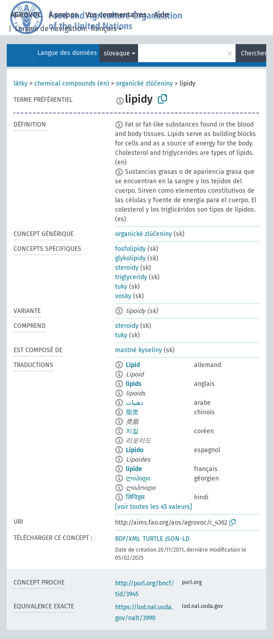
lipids (134, 384)
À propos (63, 14)
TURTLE (153, 539)
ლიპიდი (138, 478)
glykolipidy (130, 258)
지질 (132, 431)
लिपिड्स (135, 497)
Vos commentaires (116, 14)
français (103, 28)
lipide (134, 469)
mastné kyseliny (138, 350)
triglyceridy (131, 277)
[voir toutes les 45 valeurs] (153, 507)
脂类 (132, 412)
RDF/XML (127, 539)
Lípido (134, 450)
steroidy (127, 268)
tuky (121, 286)
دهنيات (134, 403)
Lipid (133, 365)
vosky (123, 296)
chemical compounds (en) (71, 83)
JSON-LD (177, 539)
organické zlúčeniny (144, 83)
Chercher (253, 53)
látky (21, 83)
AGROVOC (26, 14)
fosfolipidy (130, 249)
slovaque (117, 53)
